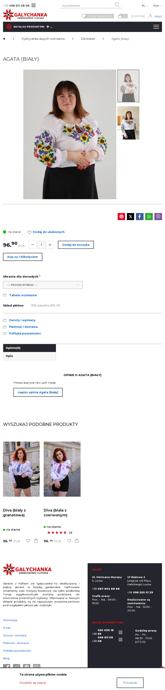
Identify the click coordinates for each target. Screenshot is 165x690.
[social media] (121, 216)
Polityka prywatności (17, 650)
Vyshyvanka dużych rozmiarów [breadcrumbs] (43, 39)
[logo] (27, 569)
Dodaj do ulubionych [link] (47, 233)
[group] (69, 134)
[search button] (117, 4)
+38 (104, 632)
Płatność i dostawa (16, 643)
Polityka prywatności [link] (25, 333)
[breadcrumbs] (4, 38)
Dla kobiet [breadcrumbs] (88, 39)
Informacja (10, 620)
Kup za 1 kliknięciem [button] (22, 257)
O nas (7, 627)
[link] (21, 469)
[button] (33, 245)
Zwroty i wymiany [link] (22, 320)
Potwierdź (130, 683)
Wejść (158, 16)
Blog (6, 658)
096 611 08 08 (16, 5)
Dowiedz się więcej (32, 683)
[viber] (33, 5)
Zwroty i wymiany (14, 635)
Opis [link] (9, 356)
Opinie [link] (13, 348)
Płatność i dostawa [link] (23, 327)
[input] (41, 245)
